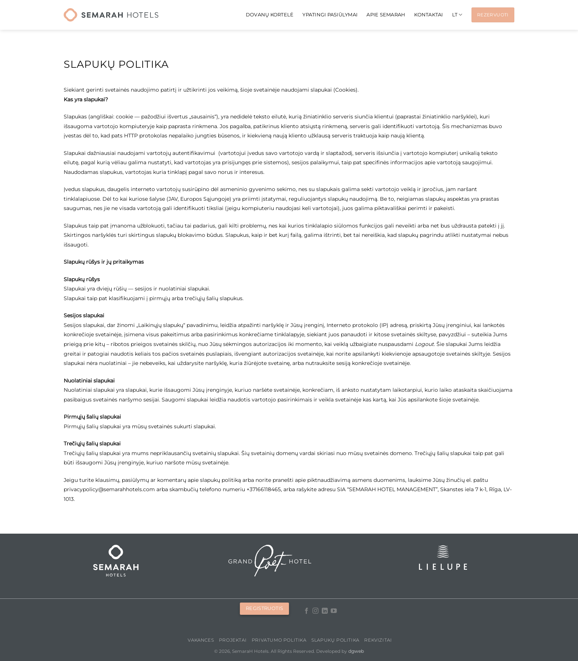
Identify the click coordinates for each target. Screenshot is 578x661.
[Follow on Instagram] (315, 611)
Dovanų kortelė (270, 15)
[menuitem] (457, 14)
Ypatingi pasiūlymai (330, 15)
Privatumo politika (279, 640)
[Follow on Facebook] (306, 611)
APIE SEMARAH (385, 15)
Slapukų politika (335, 640)
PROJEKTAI (233, 640)
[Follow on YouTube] (334, 611)
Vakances (201, 640)
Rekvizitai (378, 640)
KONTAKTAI (428, 15)
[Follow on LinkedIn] (324, 611)
